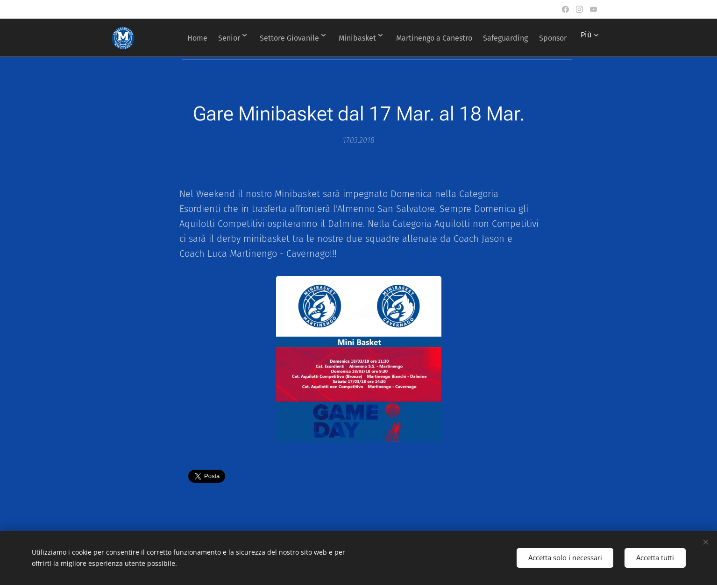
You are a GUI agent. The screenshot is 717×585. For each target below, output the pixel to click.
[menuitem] (210, 38)
